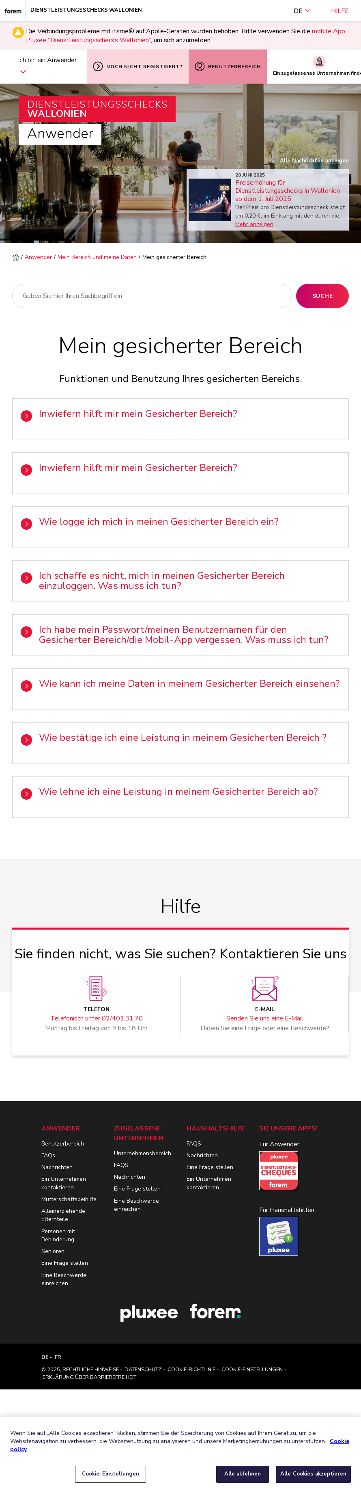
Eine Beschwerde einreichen (63, 1279)
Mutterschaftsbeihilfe (69, 1199)
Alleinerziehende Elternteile (63, 1215)
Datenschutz (143, 1369)
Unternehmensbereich (142, 1153)
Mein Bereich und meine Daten (97, 257)
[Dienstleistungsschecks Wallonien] (12, 11)
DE (302, 10)
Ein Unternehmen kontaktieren (63, 1183)
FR (58, 1357)
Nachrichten (57, 1167)
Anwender (38, 257)
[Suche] (152, 296)
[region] (180, 1457)
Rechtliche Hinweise (90, 1369)
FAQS (121, 1165)
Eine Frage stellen (64, 1263)
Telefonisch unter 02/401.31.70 (96, 1018)
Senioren (52, 1251)
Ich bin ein (47, 67)
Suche (322, 296)
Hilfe (340, 10)
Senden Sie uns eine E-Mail (264, 1018)
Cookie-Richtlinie (191, 1369)
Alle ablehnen (242, 1474)
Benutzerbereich (228, 66)
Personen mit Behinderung (58, 1235)
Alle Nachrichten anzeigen (310, 161)
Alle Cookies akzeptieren (313, 1474)
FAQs (48, 1155)
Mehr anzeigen (254, 224)
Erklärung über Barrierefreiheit (89, 1377)
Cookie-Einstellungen (252, 1369)
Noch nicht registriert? (138, 66)
